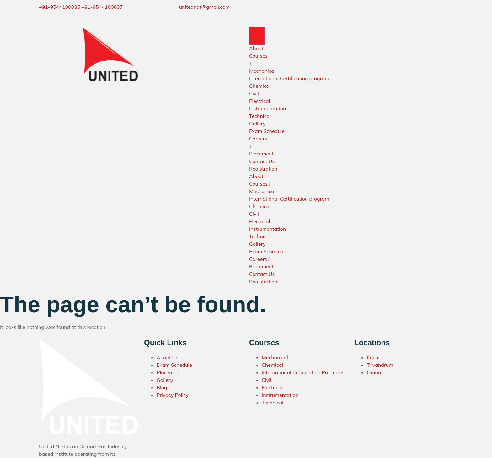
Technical (260, 116)
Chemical (259, 86)
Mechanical (262, 71)
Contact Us (262, 161)
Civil (254, 94)
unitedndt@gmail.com (204, 7)
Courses (258, 56)
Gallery (257, 124)
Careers (258, 139)
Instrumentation (267, 109)
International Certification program (289, 79)
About (256, 48)
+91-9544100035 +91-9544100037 (81, 7)
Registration (263, 169)
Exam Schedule (267, 131)
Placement (261, 154)
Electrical (259, 101)
